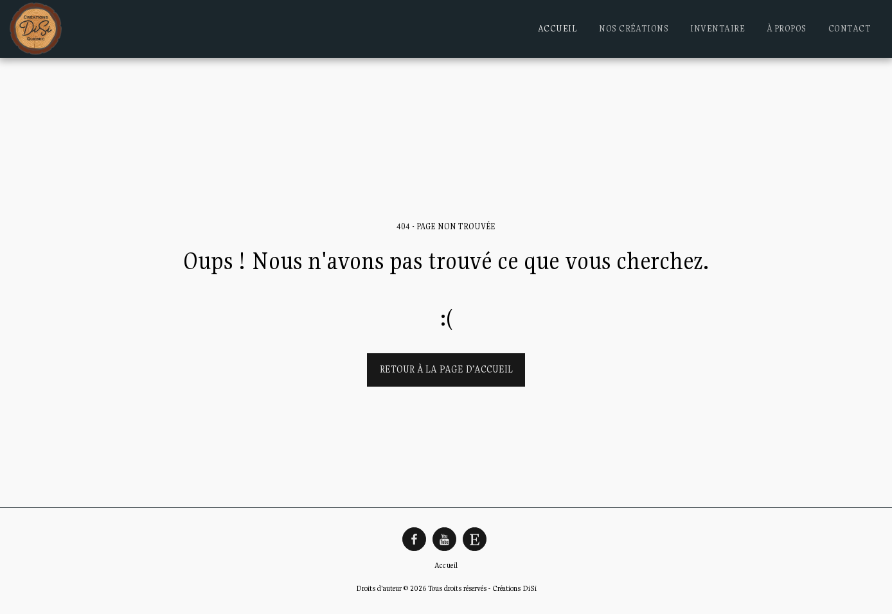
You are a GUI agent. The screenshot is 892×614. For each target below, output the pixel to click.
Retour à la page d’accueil (446, 369)
